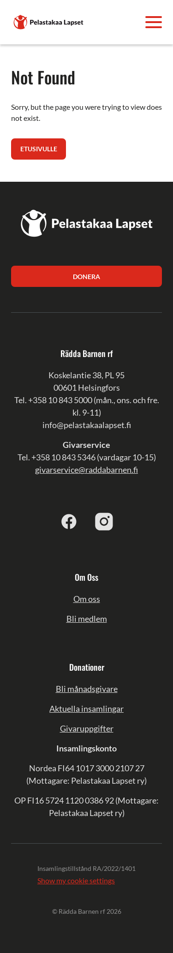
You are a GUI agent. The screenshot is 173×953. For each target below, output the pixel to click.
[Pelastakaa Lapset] (49, 21)
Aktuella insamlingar (86, 708)
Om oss (86, 599)
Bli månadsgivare (87, 689)
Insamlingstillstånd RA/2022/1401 (86, 868)
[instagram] (104, 521)
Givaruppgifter (86, 728)
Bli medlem (86, 618)
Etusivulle (38, 149)
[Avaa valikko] (153, 22)
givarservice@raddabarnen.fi (86, 470)
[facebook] (69, 521)
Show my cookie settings (76, 880)
